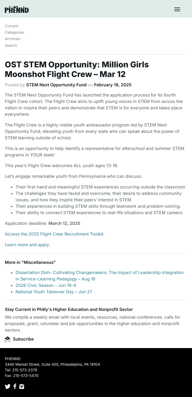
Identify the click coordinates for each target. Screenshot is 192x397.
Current (11, 26)
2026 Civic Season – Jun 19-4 (46, 285)
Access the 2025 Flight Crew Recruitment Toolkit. (55, 234)
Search (11, 45)
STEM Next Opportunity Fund (56, 84)
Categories (14, 32)
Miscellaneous (39, 262)
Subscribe (19, 339)
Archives (12, 39)
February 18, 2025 (112, 84)
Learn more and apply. (27, 244)
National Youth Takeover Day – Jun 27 (54, 291)
